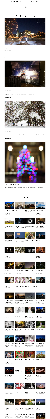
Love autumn (18, 329)
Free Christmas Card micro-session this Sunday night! (9, 212)
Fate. (26, 254)
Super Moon (17, 240)
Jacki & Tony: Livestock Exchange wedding (19, 286)
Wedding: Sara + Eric (9, 329)
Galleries (13, 1)
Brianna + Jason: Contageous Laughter (29, 377)
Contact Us (37, 1)
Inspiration (30, 228)
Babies (8, 317)
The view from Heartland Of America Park (39, 286)
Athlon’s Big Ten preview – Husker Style (19, 392)
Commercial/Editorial (42, 227)
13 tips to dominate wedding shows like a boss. (19, 89)
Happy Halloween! (9, 375)
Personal (20, 362)
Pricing (17, 1)
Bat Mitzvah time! (39, 226)
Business (10, 214)
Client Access (33, 1)
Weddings (40, 214)
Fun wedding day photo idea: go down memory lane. (30, 286)
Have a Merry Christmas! (12, 184)
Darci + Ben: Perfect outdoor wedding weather (9, 345)
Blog (28, 1)
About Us (21, 1)
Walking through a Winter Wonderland (17, 130)
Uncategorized (9, 50)
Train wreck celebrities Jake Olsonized (39, 256)
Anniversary (30, 211)
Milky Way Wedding (29, 270)
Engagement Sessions (22, 303)
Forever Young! (18, 254)
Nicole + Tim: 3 (39, 375)
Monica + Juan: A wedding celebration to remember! (40, 212)
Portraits (21, 371)
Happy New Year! (8, 240)
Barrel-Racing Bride (30, 210)
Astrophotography (21, 241)
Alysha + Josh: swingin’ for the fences (8, 361)
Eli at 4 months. (18, 315)
